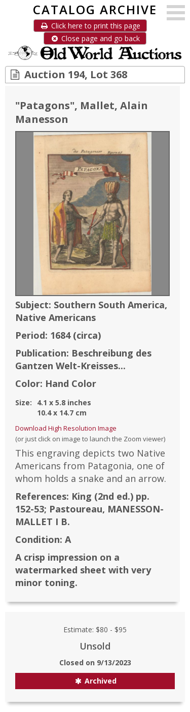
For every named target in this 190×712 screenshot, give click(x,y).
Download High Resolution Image (66, 428)
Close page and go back (95, 38)
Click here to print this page (90, 25)
